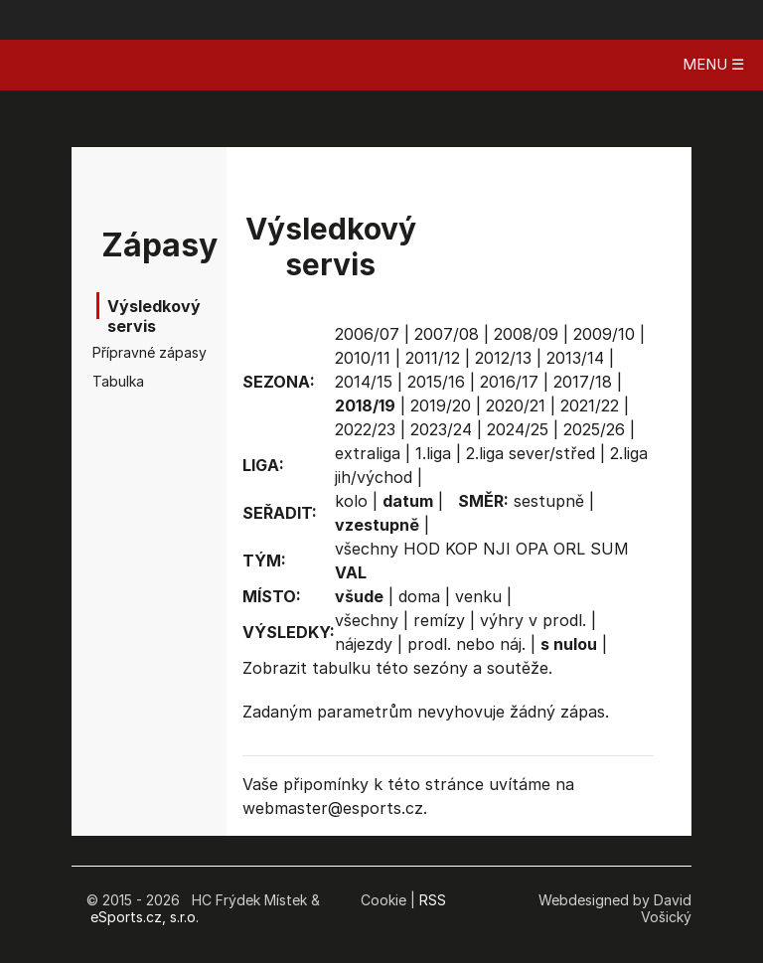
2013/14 (575, 358)
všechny (366, 549)
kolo (351, 501)
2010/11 (362, 358)
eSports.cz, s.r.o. (144, 916)
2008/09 (526, 334)
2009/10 (604, 334)
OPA (532, 549)
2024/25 (517, 429)
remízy (439, 620)
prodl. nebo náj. (466, 644)
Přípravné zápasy (123, 352)
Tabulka (118, 381)
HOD (421, 549)
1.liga (433, 453)
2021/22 (589, 405)
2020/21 (515, 405)
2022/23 (365, 429)
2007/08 (446, 334)
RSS (432, 899)
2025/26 (594, 429)
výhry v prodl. (533, 620)
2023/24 (441, 429)
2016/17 (509, 382)
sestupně (549, 501)
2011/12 (432, 358)
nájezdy (363, 644)
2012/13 (503, 358)
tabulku (341, 668)
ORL (569, 549)
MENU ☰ (713, 64)
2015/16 (436, 382)
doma (419, 596)
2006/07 (367, 334)
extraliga (367, 453)
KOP (461, 549)
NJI (497, 549)
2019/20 (440, 405)
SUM (609, 549)
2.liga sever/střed (530, 453)
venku (478, 596)
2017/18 (582, 382)
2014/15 (363, 382)
